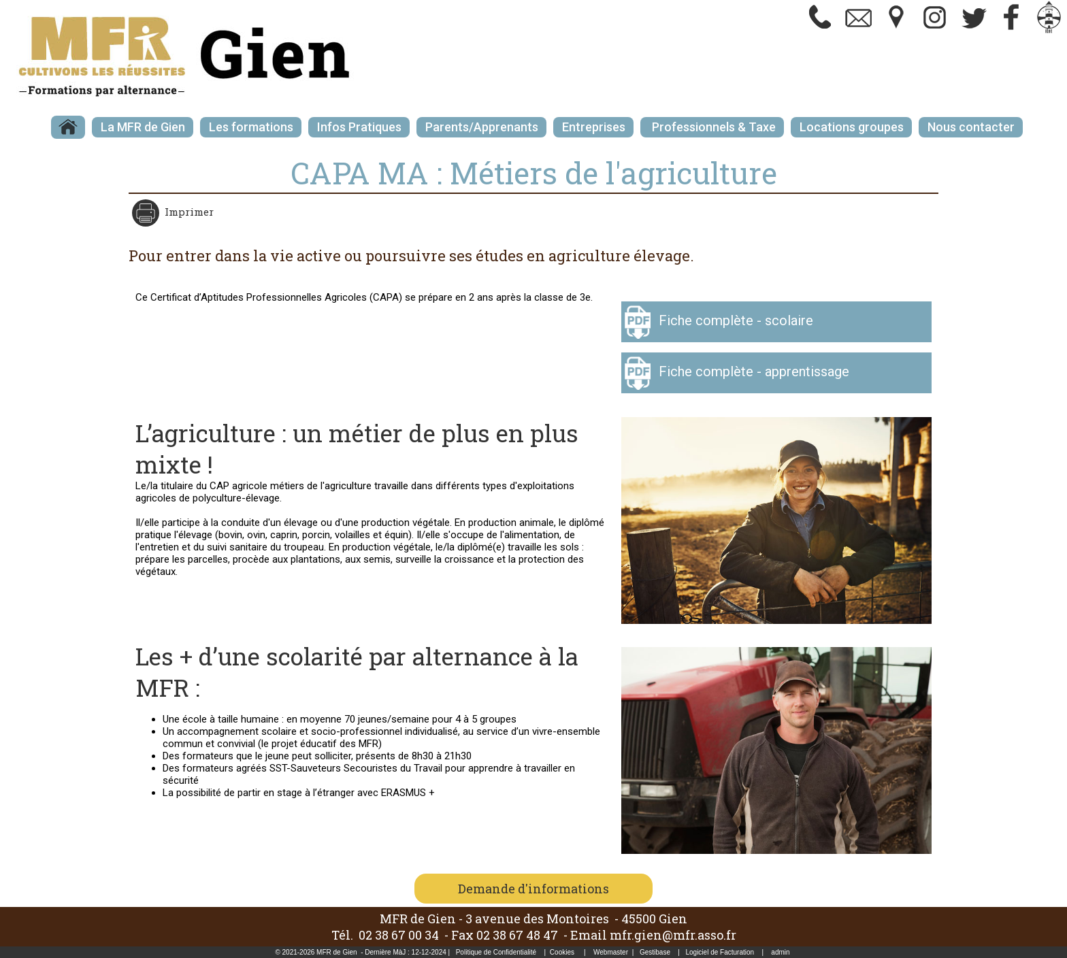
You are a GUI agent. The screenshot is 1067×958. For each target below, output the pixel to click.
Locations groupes (852, 127)
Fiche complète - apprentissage (754, 371)
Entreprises (593, 127)
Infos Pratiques (359, 127)
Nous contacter (971, 127)
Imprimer (187, 211)
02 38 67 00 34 (399, 935)
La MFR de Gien (143, 127)
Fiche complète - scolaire (736, 320)
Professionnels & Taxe (712, 127)
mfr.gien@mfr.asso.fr (673, 935)
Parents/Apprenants (481, 127)
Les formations (251, 127)
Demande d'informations (533, 888)
